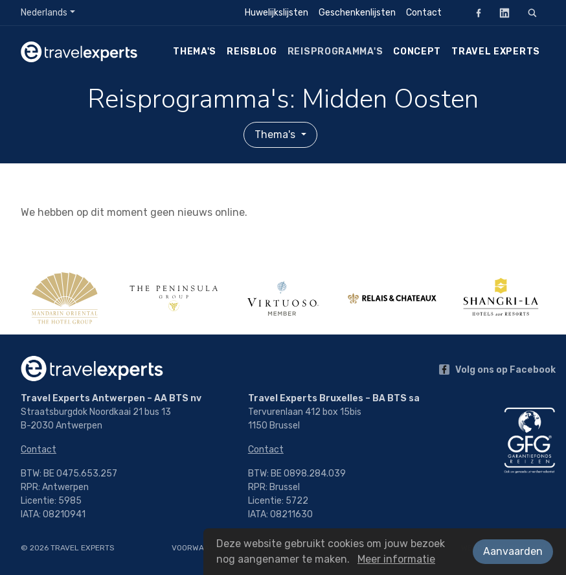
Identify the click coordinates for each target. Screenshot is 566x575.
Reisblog (252, 51)
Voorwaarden (200, 547)
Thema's (194, 51)
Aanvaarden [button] (513, 551)
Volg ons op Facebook (497, 369)
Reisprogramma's (335, 51)
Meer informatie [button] (396, 559)
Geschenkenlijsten (357, 12)
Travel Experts (495, 51)
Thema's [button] (276, 134)
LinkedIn (501, 12)
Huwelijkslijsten (276, 12)
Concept (417, 51)
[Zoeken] (532, 13)
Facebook (475, 12)
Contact (424, 12)
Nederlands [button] (44, 12)
